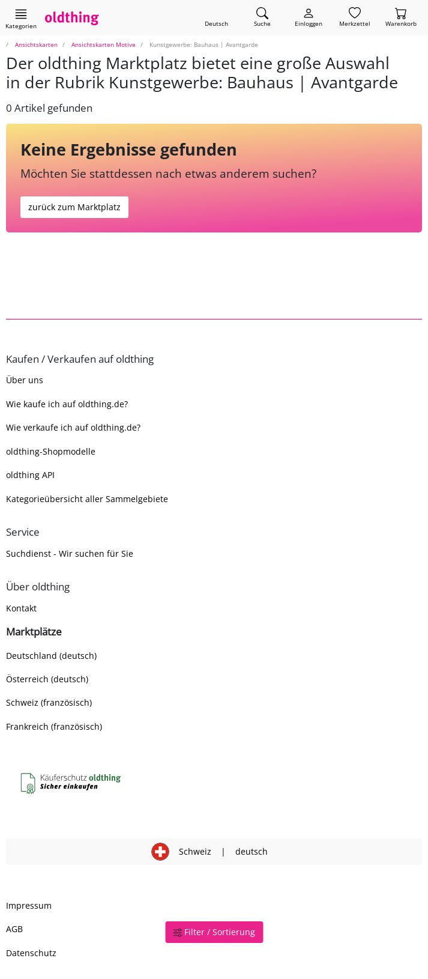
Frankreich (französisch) (54, 726)
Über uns (24, 380)
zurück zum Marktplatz (74, 207)
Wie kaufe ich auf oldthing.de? (67, 404)
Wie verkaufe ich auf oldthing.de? (73, 427)
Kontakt (21, 608)
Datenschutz (31, 953)
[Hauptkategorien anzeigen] (21, 18)
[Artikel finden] (262, 17)
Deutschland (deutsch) (51, 655)
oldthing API (30, 474)
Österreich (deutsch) (47, 679)
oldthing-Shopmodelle (50, 451)
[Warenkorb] (401, 17)
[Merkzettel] (354, 17)
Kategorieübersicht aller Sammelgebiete (87, 499)
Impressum (29, 905)
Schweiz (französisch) (49, 702)
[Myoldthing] (308, 17)
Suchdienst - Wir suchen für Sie (69, 553)
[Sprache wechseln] (216, 17)
